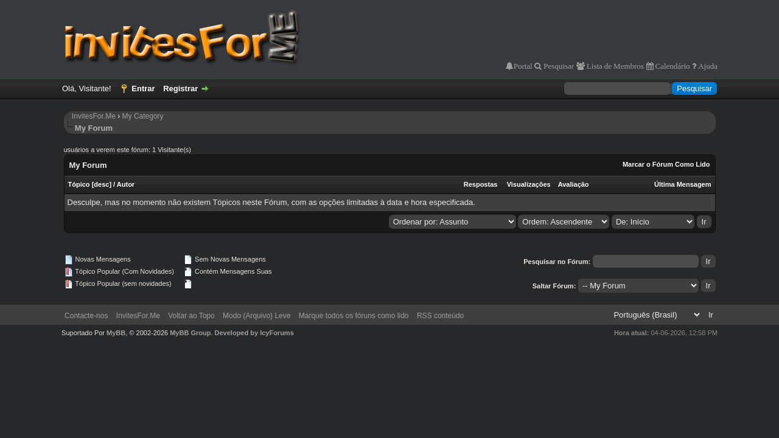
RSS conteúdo (440, 315)
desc (101, 184)
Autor (125, 184)
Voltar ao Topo (191, 315)
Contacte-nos (86, 315)
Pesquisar (558, 66)
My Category (143, 116)
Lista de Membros (614, 66)
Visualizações (529, 184)
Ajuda (707, 66)
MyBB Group (190, 332)
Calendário (672, 66)
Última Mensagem (682, 184)
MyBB (116, 332)
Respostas (481, 184)
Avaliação (573, 184)
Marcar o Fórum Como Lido (666, 164)
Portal (523, 66)
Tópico (79, 184)
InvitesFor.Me (94, 116)
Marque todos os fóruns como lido (354, 315)
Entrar (143, 88)
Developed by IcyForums (254, 332)
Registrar (180, 88)
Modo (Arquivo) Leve (256, 315)
